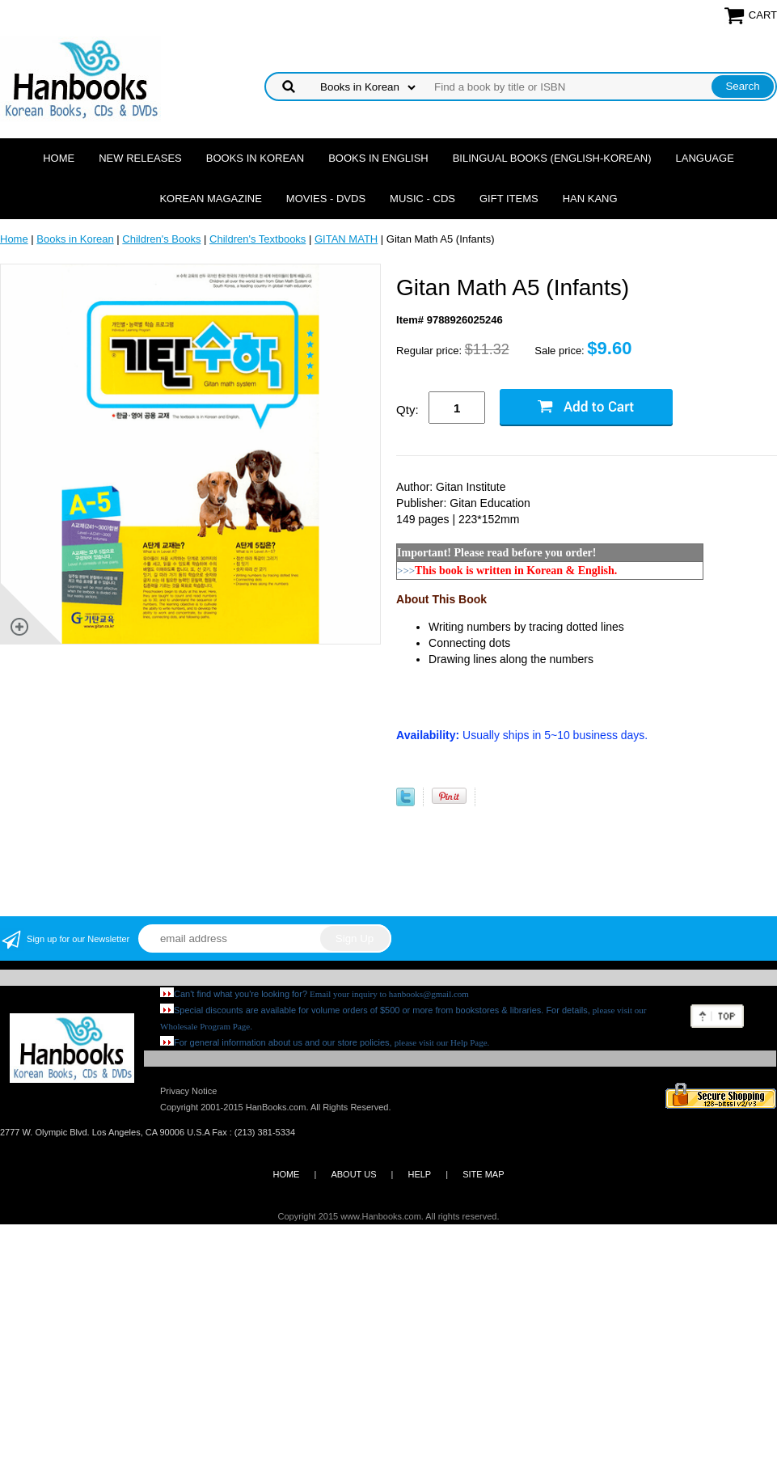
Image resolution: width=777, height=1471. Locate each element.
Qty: (407, 409)
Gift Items (508, 198)
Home (58, 158)
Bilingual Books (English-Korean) (552, 158)
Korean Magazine (210, 198)
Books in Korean (255, 158)
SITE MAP (483, 1174)
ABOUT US (353, 1174)
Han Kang (590, 198)
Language (705, 158)
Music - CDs (422, 198)
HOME (285, 1174)
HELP (419, 1174)
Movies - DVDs (325, 198)
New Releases (140, 158)
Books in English (378, 158)
